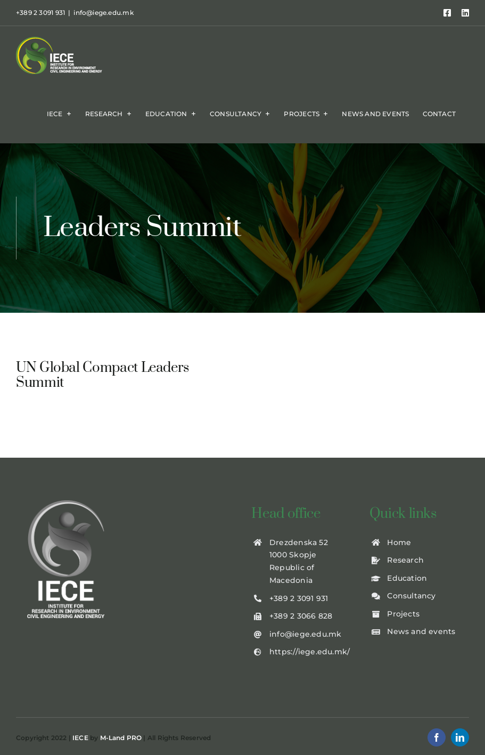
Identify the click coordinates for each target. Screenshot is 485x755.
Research (405, 560)
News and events (421, 631)
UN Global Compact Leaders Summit (102, 375)
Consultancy (411, 595)
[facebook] (437, 737)
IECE (80, 738)
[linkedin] (460, 737)
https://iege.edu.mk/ (309, 651)
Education (407, 578)
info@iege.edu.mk (103, 13)
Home (399, 542)
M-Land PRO (121, 738)
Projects (403, 614)
